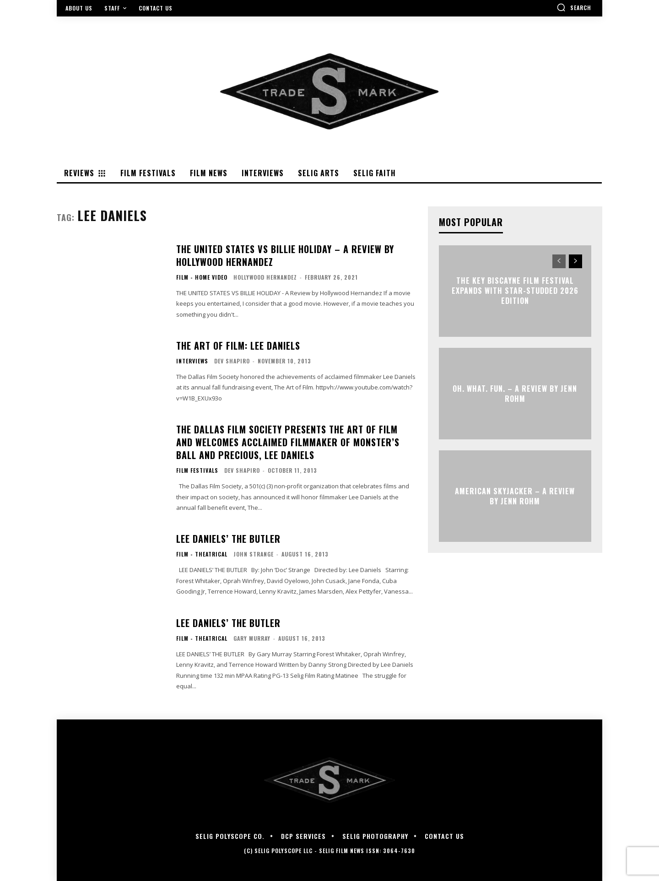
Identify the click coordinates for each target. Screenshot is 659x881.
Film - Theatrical (201, 554)
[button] (573, 7)
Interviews (192, 361)
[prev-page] (559, 261)
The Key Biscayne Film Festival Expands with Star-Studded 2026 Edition (515, 291)
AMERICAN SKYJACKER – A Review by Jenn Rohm (515, 495)
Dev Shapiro (232, 361)
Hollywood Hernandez (265, 277)
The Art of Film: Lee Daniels (238, 345)
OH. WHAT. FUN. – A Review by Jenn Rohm (515, 393)
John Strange (253, 554)
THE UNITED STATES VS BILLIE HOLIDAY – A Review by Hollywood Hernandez (285, 255)
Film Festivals (197, 470)
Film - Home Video (201, 277)
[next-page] (575, 261)
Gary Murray (251, 638)
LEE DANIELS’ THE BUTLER (228, 539)
